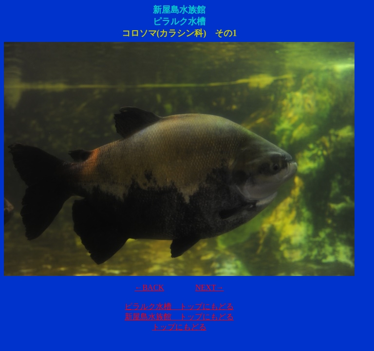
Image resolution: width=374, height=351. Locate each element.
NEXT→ (209, 287)
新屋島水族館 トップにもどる (179, 316)
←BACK (149, 287)
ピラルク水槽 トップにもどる (179, 306)
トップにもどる (179, 327)
